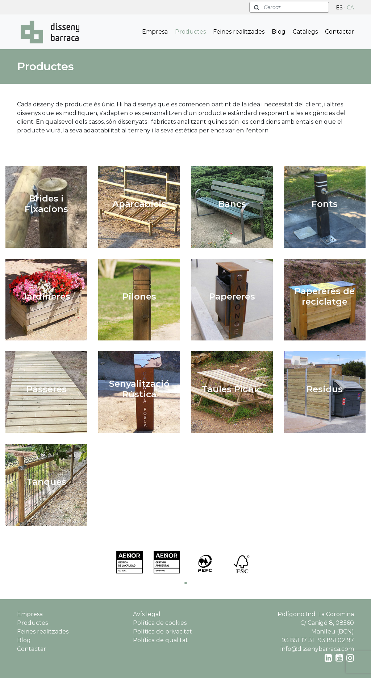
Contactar (339, 31)
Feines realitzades (238, 31)
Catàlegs (305, 31)
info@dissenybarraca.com (317, 648)
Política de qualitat (160, 640)
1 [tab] (185, 582)
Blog (278, 31)
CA (350, 7)
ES (339, 7)
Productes (190, 31)
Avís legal (147, 614)
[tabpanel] (129, 562)
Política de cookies (160, 622)
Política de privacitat (162, 631)
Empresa (155, 31)
